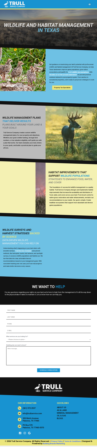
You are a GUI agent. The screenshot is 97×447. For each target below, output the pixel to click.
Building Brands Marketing (53, 445)
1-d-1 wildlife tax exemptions (78, 72)
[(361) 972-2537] (19, 409)
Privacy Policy (56, 443)
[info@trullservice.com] (19, 414)
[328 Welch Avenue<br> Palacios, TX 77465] (19, 420)
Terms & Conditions (72, 443)
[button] (89, 4)
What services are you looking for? (17, 337)
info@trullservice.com (32, 414)
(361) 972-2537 (29, 409)
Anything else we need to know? (16, 346)
